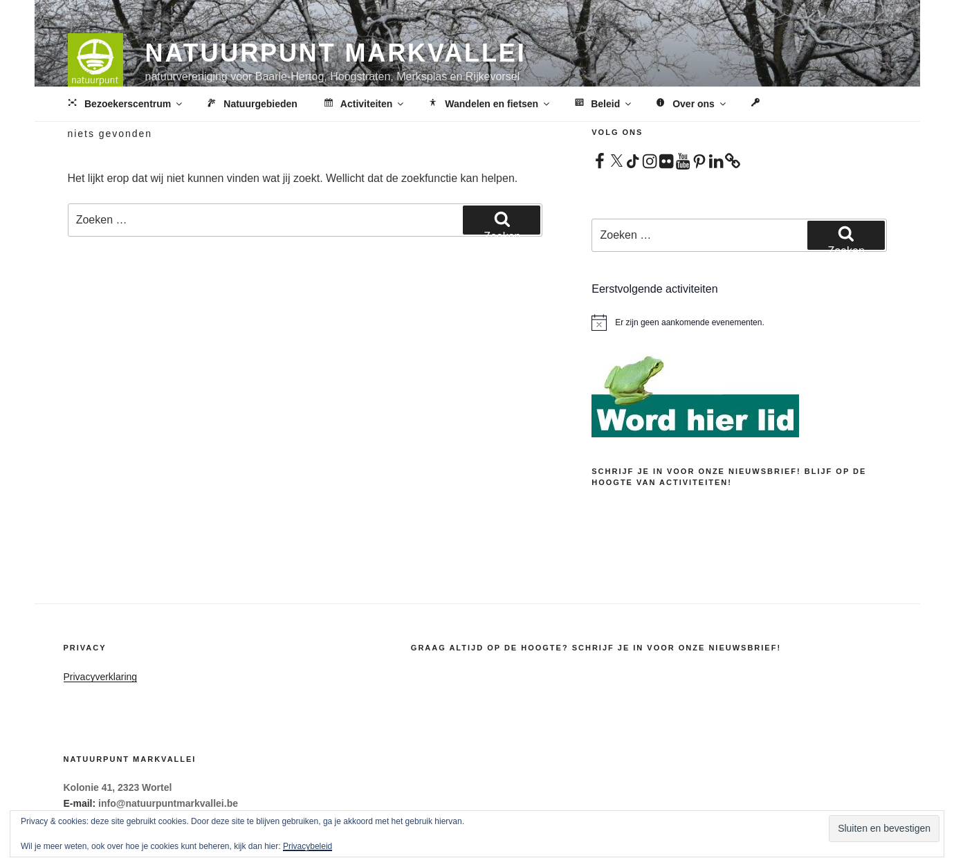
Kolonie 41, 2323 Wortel (118, 787)
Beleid (602, 104)
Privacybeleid (307, 846)
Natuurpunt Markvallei (335, 53)
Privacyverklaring (101, 676)
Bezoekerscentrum (125, 104)
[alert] (738, 322)
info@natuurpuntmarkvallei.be (168, 803)
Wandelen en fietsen (488, 104)
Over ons (691, 104)
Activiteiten (363, 104)
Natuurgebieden (251, 104)
